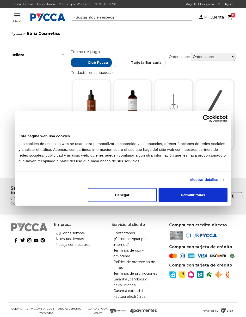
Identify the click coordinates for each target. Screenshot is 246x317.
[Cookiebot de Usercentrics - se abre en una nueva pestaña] (206, 118)
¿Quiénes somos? (71, 233)
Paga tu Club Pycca (200, 4)
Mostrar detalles (204, 180)
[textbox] (128, 17)
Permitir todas (193, 195)
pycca (16, 33)
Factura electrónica (129, 296)
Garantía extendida (129, 291)
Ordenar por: (179, 57)
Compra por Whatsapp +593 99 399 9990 (87, 4)
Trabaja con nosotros (73, 244)
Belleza (18, 55)
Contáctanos (46, 4)
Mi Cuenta (211, 17)
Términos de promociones (135, 273)
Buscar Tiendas (22, 4)
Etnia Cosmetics (43, 33)
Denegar (122, 195)
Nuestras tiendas (70, 239)
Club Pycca (226, 4)
